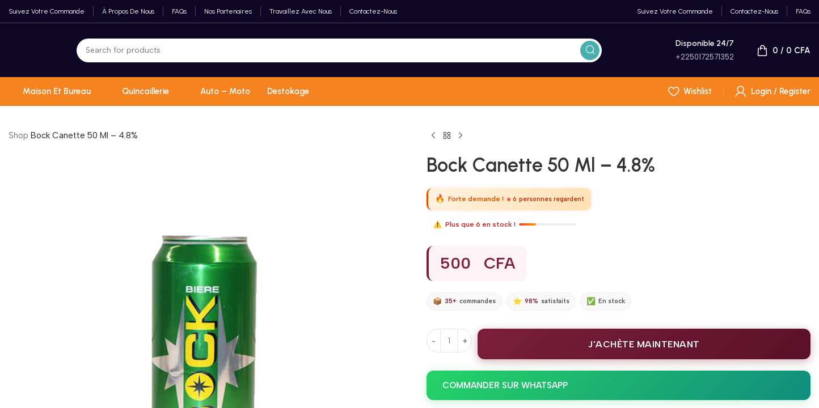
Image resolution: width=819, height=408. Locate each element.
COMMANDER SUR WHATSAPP (505, 385)
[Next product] (460, 136)
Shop (18, 135)
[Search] (339, 50)
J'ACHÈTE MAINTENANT (644, 344)
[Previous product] (433, 136)
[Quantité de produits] (449, 340)
